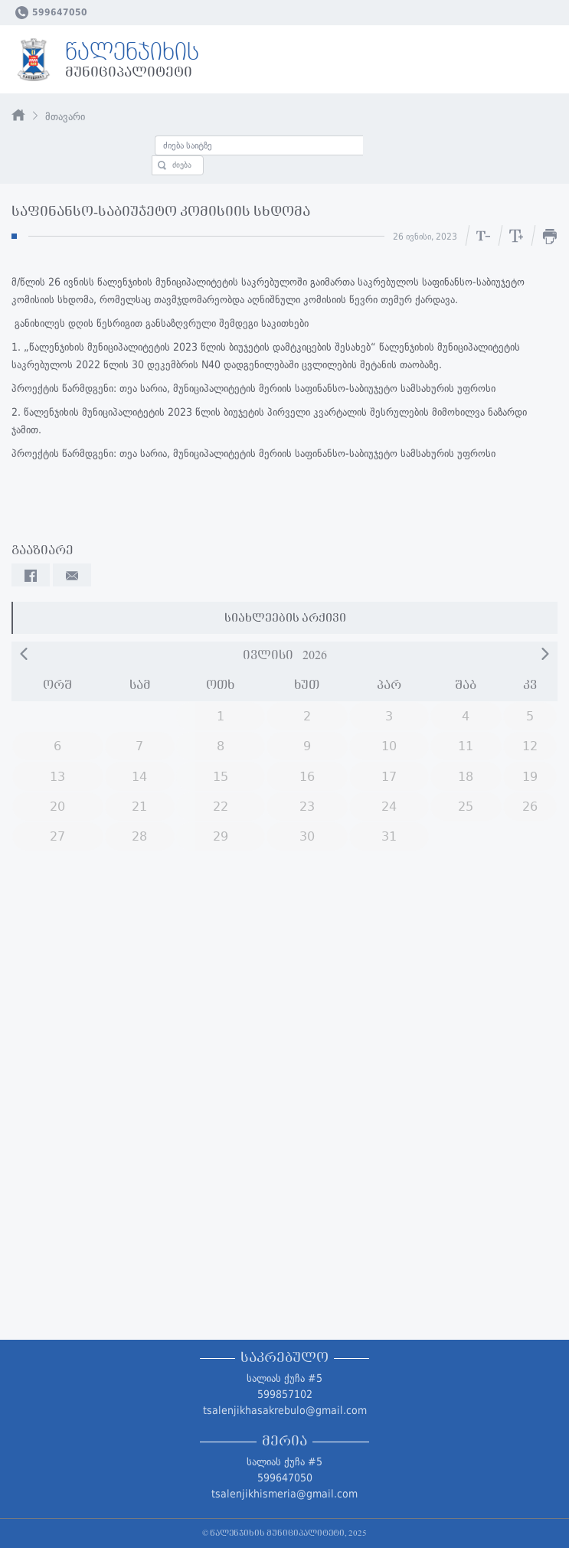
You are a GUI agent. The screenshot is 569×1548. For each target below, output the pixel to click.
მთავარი (65, 116)
